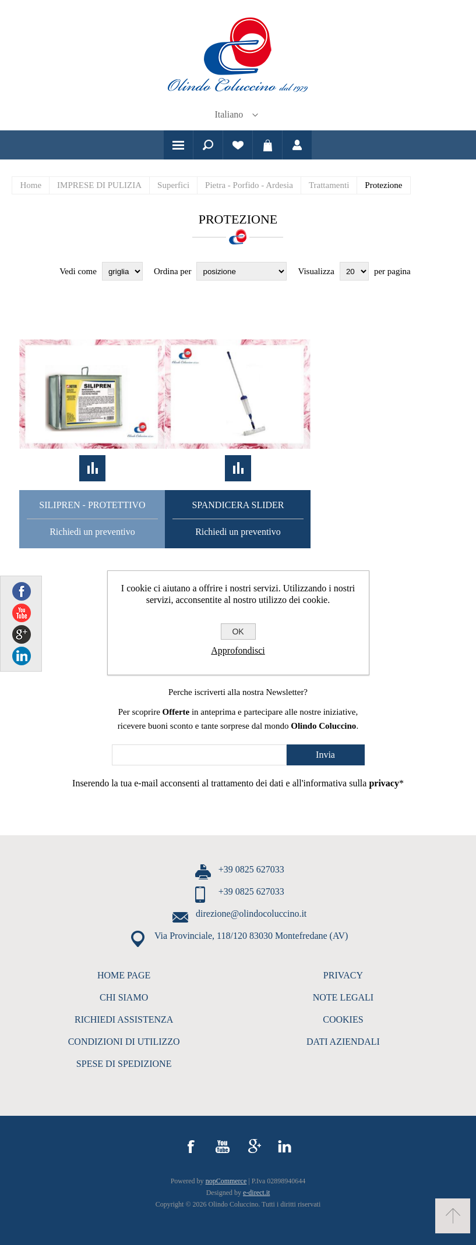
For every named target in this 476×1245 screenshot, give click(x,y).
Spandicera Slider (238, 505)
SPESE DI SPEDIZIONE (124, 1064)
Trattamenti (329, 185)
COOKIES (343, 1019)
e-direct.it (256, 1193)
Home (30, 185)
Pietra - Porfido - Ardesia (249, 185)
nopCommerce (226, 1181)
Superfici (173, 185)
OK (238, 631)
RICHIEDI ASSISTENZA (124, 1019)
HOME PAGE (123, 975)
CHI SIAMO (124, 997)
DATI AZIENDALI (343, 1042)
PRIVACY (343, 975)
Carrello (267, 144)
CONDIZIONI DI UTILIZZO (124, 1042)
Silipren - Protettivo (92, 505)
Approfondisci (238, 650)
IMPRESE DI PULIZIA (99, 185)
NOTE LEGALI (343, 997)
